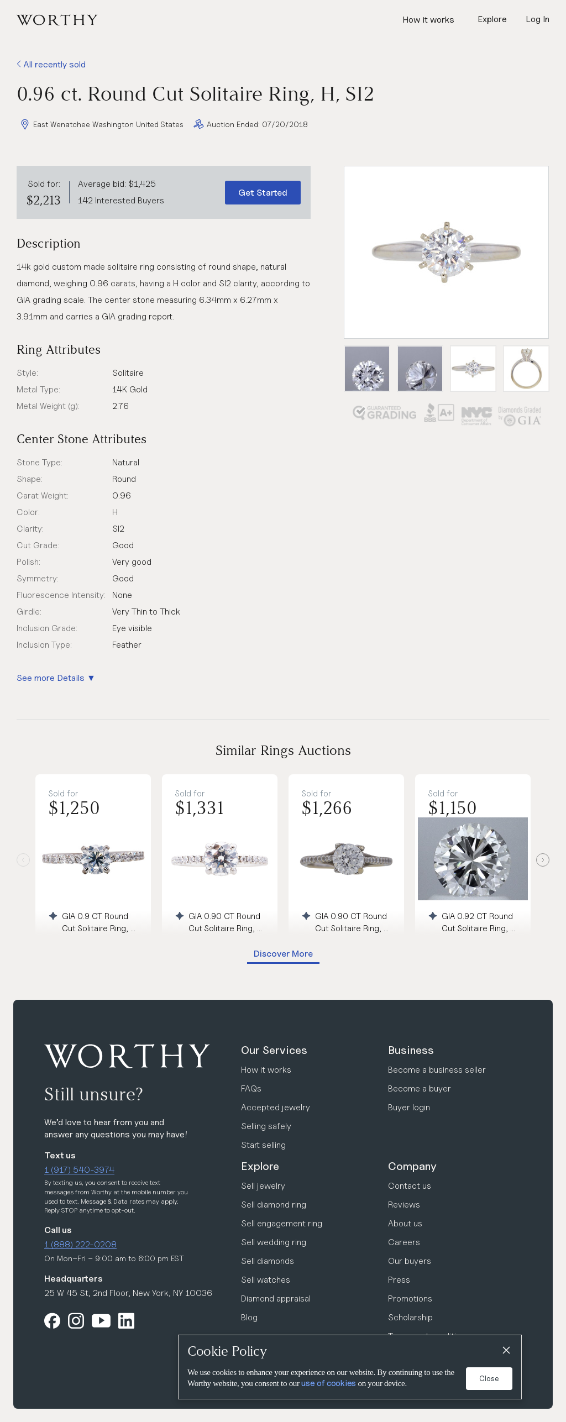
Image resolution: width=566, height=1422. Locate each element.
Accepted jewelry (275, 1107)
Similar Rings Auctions (283, 750)
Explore (260, 1166)
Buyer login (409, 1107)
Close (489, 1378)
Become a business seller (437, 1069)
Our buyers (409, 1261)
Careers (404, 1242)
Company (412, 1166)
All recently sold (51, 64)
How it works (428, 19)
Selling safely (266, 1126)
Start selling (263, 1145)
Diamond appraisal (276, 1298)
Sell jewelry (263, 1185)
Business (411, 1050)
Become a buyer (419, 1088)
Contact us (409, 1185)
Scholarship (410, 1317)
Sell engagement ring (281, 1223)
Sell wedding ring (273, 1242)
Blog (249, 1317)
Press (399, 1279)
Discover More (283, 953)
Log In (537, 19)
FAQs (251, 1088)
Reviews (404, 1204)
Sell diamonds (267, 1261)
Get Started (262, 192)
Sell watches (265, 1279)
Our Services (274, 1050)
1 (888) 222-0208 (80, 1244)
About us (405, 1223)
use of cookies (328, 1383)
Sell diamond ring (273, 1204)
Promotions (410, 1298)
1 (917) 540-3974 (79, 1169)
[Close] (505, 1350)
